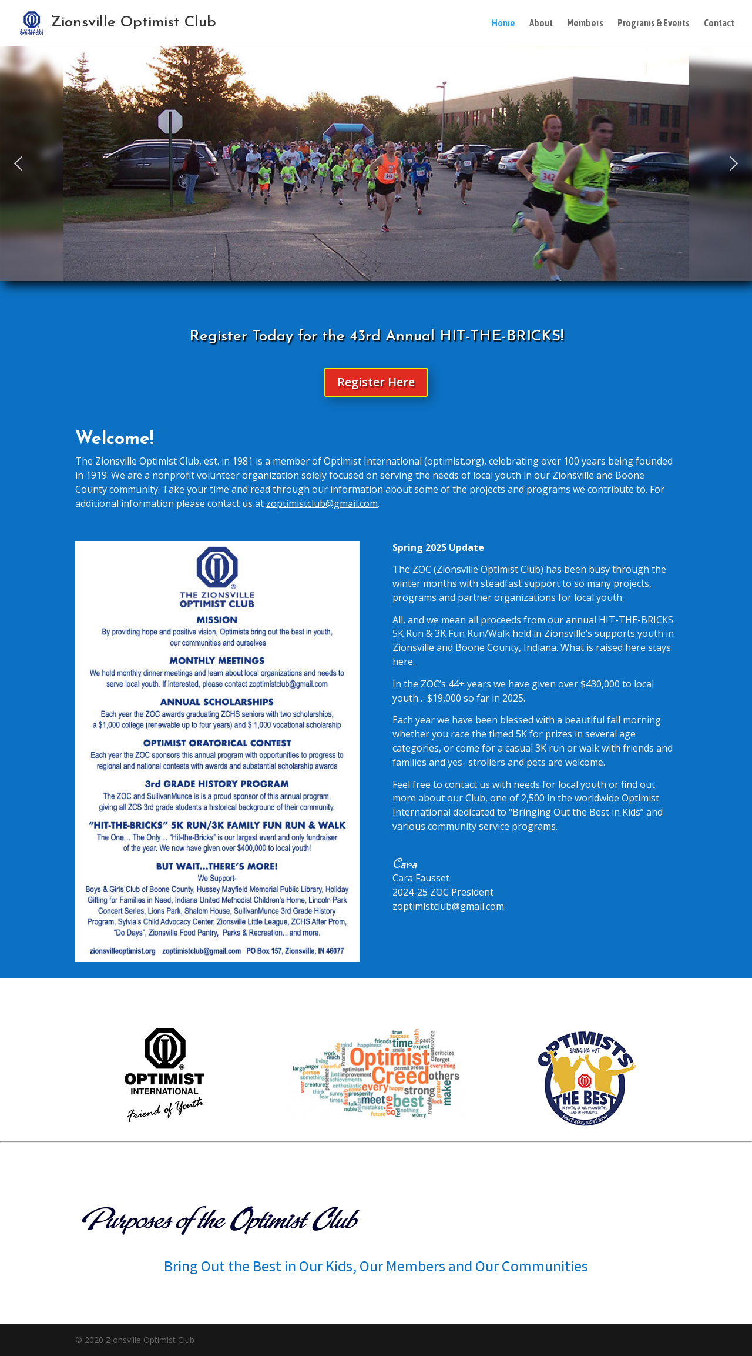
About (541, 24)
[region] (376, 163)
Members (585, 24)
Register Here (376, 382)
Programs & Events (653, 24)
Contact (719, 24)
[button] (18, 163)
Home (503, 24)
